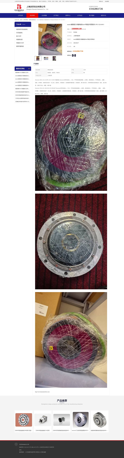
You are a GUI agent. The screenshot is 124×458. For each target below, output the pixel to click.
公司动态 (79, 15)
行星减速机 (19, 32)
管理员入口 (38, 452)
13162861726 (78, 51)
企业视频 (44, 15)
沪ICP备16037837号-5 (34, 447)
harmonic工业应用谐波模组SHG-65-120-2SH (82, 430)
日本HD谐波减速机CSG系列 (42, 430)
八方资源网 (28, 452)
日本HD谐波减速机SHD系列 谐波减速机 (25, 430)
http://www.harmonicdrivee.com (42, 391)
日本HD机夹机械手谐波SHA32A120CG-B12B (22, 91)
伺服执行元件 (20, 43)
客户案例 (91, 15)
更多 (29, 68)
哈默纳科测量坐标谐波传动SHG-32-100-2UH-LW (102, 430)
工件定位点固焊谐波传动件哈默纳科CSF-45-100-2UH (22, 98)
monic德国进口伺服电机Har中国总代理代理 (22, 79)
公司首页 (20, 15)
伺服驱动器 (19, 39)
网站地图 (43, 452)
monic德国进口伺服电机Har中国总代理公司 (22, 82)
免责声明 (33, 452)
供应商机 (32, 15)
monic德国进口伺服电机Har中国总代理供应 (22, 85)
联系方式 (103, 15)
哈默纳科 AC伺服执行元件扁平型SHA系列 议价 (22, 72)
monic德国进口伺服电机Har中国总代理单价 (22, 75)
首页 (21, 19)
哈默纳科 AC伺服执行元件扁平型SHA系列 (22, 88)
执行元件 (18, 36)
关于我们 (56, 15)
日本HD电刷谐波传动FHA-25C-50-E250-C (22, 95)
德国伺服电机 (32, 19)
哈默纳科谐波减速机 (22, 29)
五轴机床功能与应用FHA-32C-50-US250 (22, 101)
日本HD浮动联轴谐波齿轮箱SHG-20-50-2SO (63, 430)
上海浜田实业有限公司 (44, 447)
